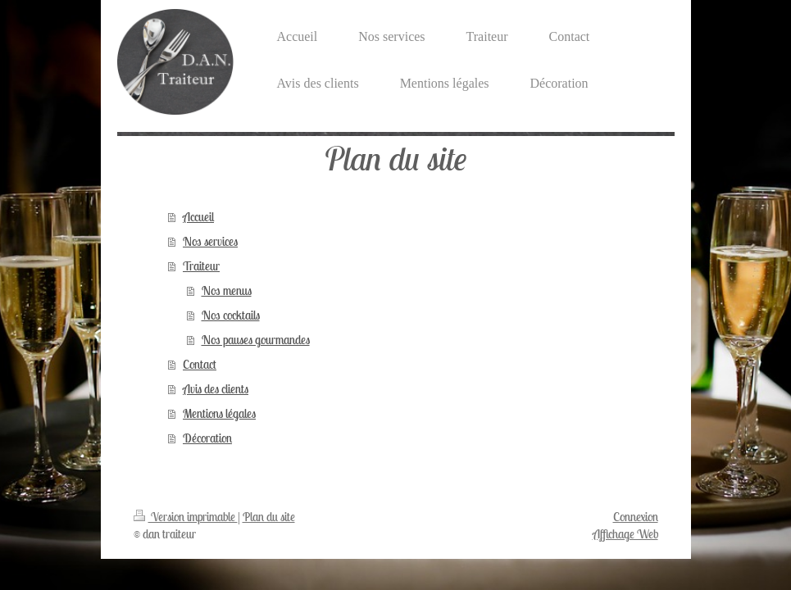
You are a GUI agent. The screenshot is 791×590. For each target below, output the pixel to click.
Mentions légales (219, 413)
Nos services (210, 241)
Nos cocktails (231, 315)
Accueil (198, 217)
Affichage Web (625, 534)
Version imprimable (186, 516)
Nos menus (227, 290)
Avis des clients (215, 389)
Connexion (635, 516)
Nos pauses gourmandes (256, 339)
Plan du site (269, 516)
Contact (199, 364)
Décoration (207, 438)
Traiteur (201, 266)
